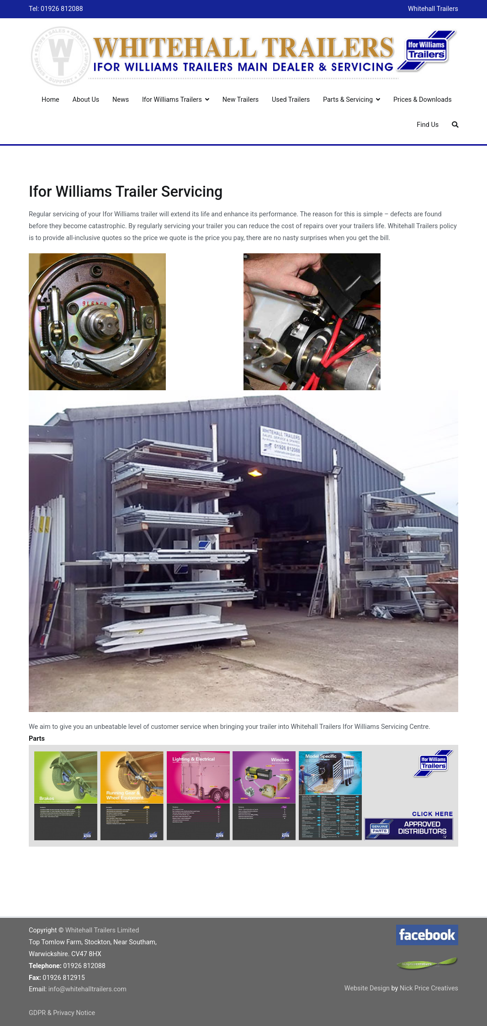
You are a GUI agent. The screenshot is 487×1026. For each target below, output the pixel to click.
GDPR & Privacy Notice (62, 1013)
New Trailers (240, 100)
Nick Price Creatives (429, 988)
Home (50, 100)
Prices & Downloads (422, 100)
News (120, 100)
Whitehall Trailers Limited (102, 930)
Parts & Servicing (348, 100)
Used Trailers (291, 100)
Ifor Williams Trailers (172, 100)
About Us (86, 100)
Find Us (428, 125)
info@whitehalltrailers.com (87, 989)
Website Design (368, 988)
